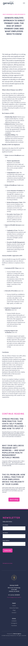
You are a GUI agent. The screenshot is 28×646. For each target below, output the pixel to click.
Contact (14, 612)
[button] (24, 3)
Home (14, 605)
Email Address (6, 540)
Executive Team (14, 608)
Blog (14, 610)
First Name (5, 525)
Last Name (5, 532)
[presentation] (14, 558)
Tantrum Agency (17, 633)
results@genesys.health (14, 597)
